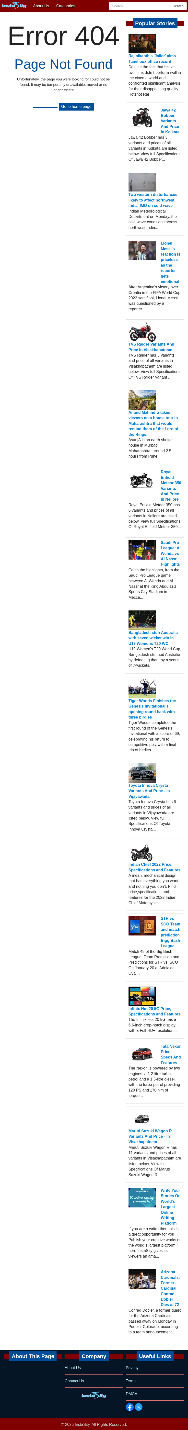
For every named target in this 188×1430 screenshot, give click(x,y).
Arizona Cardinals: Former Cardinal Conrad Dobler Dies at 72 (170, 1288)
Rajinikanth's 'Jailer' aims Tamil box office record (152, 58)
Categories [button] (65, 6)
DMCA (131, 1394)
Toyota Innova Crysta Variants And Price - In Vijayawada (149, 791)
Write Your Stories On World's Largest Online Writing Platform (171, 1206)
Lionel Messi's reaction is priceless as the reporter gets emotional (170, 262)
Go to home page (76, 106)
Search (178, 6)
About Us (41, 6)
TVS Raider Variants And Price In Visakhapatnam (151, 347)
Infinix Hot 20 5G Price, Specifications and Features (155, 1011)
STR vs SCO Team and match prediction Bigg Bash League (170, 932)
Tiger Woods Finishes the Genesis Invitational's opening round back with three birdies (152, 709)
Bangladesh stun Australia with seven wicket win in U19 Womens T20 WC (153, 638)
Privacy (132, 1368)
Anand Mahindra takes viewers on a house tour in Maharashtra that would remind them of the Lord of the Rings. (153, 423)
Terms (131, 1381)
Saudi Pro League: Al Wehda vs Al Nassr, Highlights (171, 553)
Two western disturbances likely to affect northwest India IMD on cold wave (153, 200)
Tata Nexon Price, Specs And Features (171, 1054)
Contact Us (74, 1381)
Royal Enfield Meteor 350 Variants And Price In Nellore (171, 485)
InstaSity (82, 1424)
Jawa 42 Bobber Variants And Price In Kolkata (170, 121)
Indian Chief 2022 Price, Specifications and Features (155, 867)
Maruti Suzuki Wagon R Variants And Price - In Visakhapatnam (150, 1136)
